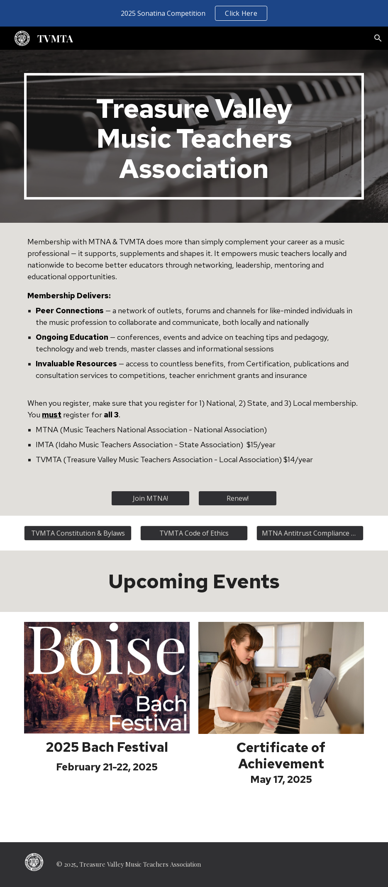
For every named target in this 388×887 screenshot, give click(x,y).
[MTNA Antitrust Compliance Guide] (310, 533)
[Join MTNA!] (150, 498)
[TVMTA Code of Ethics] (194, 533)
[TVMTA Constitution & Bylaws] (77, 533)
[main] (194, 136)
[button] (378, 38)
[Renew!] (237, 498)
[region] (194, 13)
